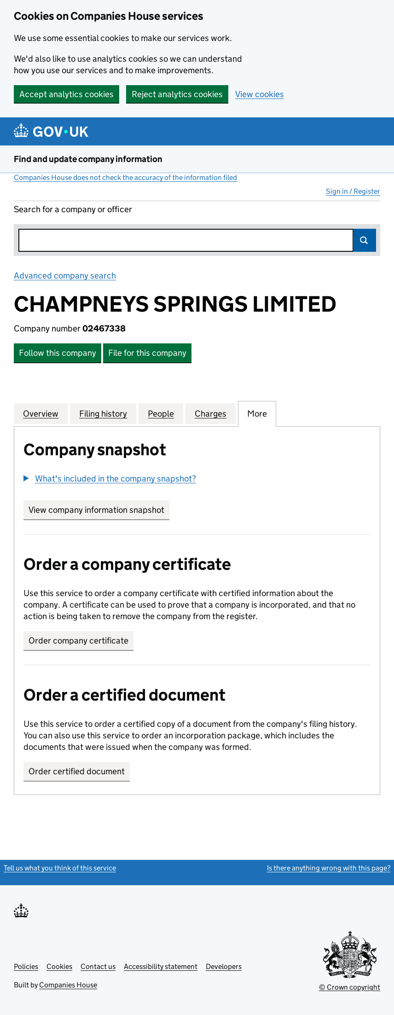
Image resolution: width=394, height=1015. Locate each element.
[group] (197, 480)
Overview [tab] (40, 413)
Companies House (68, 984)
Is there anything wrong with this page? (328, 868)
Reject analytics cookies (177, 94)
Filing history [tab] (103, 413)
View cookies (259, 94)
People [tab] (161, 413)
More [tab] (257, 413)
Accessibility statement (160, 966)
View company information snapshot (99, 510)
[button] (109, 478)
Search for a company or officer (73, 209)
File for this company (147, 353)
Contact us (98, 966)
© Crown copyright (349, 987)
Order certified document (77, 771)
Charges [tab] (210, 413)
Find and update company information (88, 159)
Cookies (59, 966)
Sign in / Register (353, 191)
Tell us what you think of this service (60, 868)
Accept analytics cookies (66, 94)
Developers (224, 966)
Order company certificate (78, 640)
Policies (26, 966)
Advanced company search (65, 275)
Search (364, 240)
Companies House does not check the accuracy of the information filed (125, 177)
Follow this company (57, 353)
